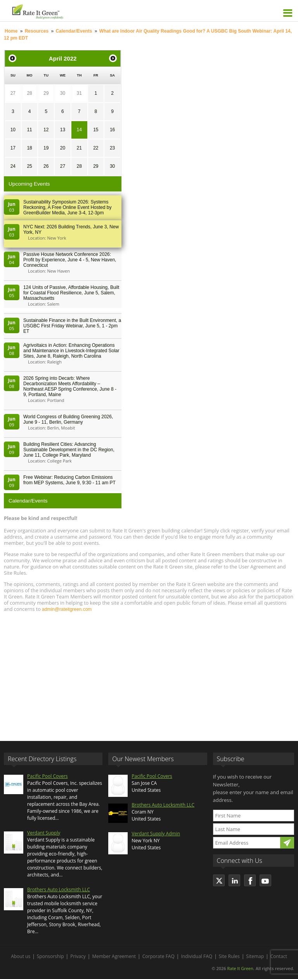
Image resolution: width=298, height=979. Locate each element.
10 (13, 129)
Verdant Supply (43, 832)
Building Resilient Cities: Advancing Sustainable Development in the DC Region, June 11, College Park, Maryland (68, 450)
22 (95, 148)
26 (46, 166)
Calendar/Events (73, 31)
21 (78, 148)
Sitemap (255, 956)
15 (95, 129)
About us (20, 956)
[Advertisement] (149, 673)
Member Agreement (114, 956)
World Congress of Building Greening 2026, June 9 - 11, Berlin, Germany (68, 419)
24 (13, 166)
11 (29, 129)
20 (62, 148)
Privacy (78, 956)
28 (29, 93)
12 (46, 129)
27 (13, 93)
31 (78, 93)
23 (112, 148)
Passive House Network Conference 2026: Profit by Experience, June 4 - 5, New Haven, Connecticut (69, 260)
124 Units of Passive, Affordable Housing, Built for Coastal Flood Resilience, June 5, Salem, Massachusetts (71, 293)
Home (11, 31)
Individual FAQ (196, 956)
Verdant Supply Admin (156, 833)
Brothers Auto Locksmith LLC (58, 889)
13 (62, 129)
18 (29, 148)
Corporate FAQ (158, 956)
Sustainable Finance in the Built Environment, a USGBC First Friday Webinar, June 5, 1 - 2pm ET (72, 326)
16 (112, 129)
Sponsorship (50, 956)
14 (78, 129)
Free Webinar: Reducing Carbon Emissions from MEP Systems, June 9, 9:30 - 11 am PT (69, 480)
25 (29, 166)
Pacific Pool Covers (47, 776)
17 (13, 148)
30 (62, 93)
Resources (37, 31)
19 (46, 148)
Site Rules (229, 956)
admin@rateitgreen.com (67, 609)
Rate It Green (240, 968)
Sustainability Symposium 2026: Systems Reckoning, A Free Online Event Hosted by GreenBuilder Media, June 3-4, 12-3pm (67, 207)
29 (46, 93)
